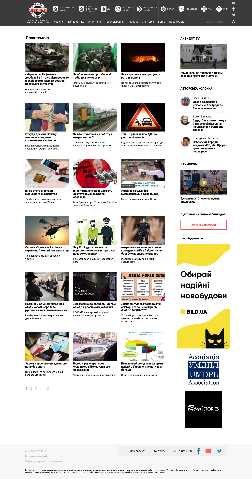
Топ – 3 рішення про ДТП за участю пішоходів (139, 136)
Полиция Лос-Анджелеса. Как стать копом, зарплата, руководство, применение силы (46, 307)
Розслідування (114, 21)
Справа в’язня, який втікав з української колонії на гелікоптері (47, 249)
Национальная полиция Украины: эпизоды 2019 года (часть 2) (201, 74)
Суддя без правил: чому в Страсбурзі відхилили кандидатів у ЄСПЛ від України (209, 125)
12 (47, 388)
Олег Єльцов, (201, 98)
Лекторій (148, 21)
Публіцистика (75, 21)
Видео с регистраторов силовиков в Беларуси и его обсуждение (91, 366)
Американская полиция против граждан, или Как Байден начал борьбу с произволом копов (141, 250)
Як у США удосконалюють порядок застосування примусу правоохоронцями (94, 250)
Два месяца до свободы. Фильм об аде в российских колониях (94, 305)
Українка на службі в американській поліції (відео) (140, 192)
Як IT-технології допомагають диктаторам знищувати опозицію (92, 194)
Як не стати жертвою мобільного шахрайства (41, 192)
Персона (133, 21)
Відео (161, 21)
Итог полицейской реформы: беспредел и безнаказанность (208, 105)
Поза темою (176, 21)
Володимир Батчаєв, (206, 138)
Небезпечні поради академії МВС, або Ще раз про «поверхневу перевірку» (210, 147)
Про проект (137, 451)
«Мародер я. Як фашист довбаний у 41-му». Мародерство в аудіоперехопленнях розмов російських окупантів (47, 79)
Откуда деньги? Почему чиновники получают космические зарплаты (41, 137)
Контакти (159, 451)
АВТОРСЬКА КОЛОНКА (196, 88)
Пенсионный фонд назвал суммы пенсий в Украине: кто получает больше (142, 366)
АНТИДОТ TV (190, 38)
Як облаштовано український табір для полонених (92, 76)
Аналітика (94, 21)
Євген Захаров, (202, 116)
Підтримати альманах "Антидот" (203, 214)
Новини (58, 21)
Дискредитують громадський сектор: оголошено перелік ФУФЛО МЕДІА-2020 (141, 307)
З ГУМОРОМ (188, 164)
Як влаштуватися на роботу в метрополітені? (92, 136)
